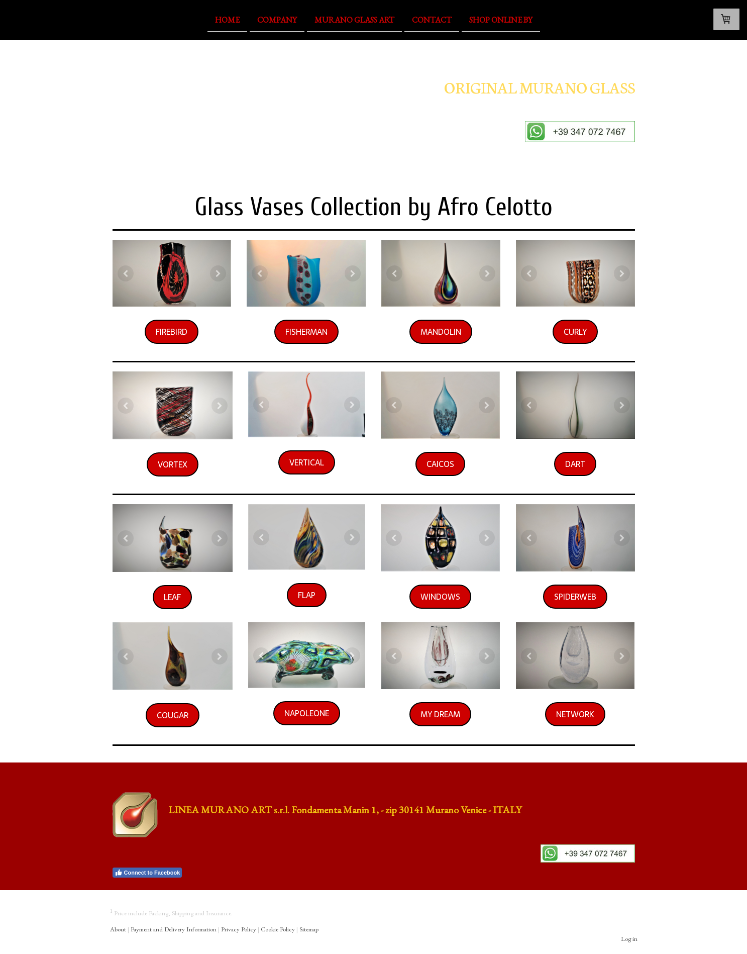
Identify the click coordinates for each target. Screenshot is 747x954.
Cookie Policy (278, 929)
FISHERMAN (306, 331)
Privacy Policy (238, 929)
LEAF (172, 597)
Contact (432, 19)
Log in (629, 938)
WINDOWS (440, 596)
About (118, 929)
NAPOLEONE (306, 713)
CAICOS (440, 463)
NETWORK (575, 714)
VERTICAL (306, 462)
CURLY (575, 331)
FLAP (306, 595)
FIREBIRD (171, 331)
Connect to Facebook (147, 873)
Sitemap (308, 929)
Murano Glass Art (354, 19)
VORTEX (172, 464)
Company (277, 19)
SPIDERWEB (575, 596)
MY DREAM (440, 714)
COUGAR (172, 715)
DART (575, 463)
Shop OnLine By (500, 19)
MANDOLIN (440, 331)
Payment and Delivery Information (174, 929)
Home (227, 19)
